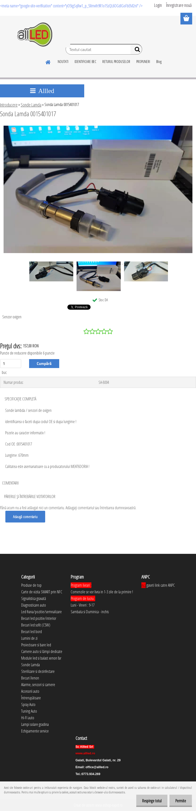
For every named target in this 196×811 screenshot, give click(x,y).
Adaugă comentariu (25, 516)
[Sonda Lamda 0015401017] (98, 127)
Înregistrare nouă (179, 5)
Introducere (9, 105)
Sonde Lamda (31, 105)
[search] (136, 50)
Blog (159, 61)
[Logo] (35, 34)
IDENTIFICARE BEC (85, 61)
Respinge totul (150, 801)
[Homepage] (48, 61)
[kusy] (10, 363)
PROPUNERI (143, 61)
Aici (143, 585)
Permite (180, 801)
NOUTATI (63, 61)
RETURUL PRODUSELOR (116, 61)
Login (158, 5)
